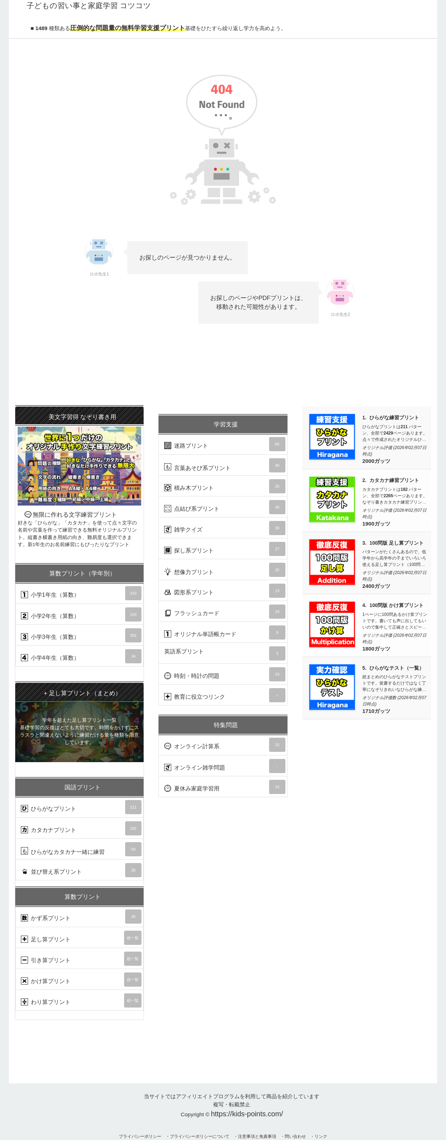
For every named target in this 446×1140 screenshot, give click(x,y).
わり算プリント (81, 1000)
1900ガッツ (376, 524)
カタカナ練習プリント (394, 480)
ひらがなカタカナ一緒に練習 (81, 849)
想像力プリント (224, 570)
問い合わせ (295, 1136)
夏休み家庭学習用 (224, 787)
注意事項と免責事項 (257, 1136)
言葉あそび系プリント (224, 465)
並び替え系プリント (81, 870)
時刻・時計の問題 (224, 674)
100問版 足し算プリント (396, 543)
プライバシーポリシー (140, 1136)
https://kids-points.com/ (247, 1114)
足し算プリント (81, 938)
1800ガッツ (376, 649)
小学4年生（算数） (81, 656)
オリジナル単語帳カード (224, 632)
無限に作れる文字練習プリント (79, 477)
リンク (320, 1136)
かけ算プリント (81, 979)
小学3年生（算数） (81, 635)
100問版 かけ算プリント (396, 605)
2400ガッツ (376, 586)
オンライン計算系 (224, 745)
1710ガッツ (376, 711)
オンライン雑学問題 (224, 766)
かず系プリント (81, 916)
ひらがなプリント (81, 807)
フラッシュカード (224, 612)
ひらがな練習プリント (394, 417)
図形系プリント (224, 591)
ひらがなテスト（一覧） (396, 668)
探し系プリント (224, 549)
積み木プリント (224, 486)
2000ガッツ (376, 461)
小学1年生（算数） (81, 593)
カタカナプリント (81, 828)
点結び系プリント (224, 507)
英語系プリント (224, 653)
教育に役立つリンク (224, 695)
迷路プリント (224, 444)
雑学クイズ (224, 528)
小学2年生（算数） (81, 614)
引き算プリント (81, 959)
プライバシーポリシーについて (199, 1136)
